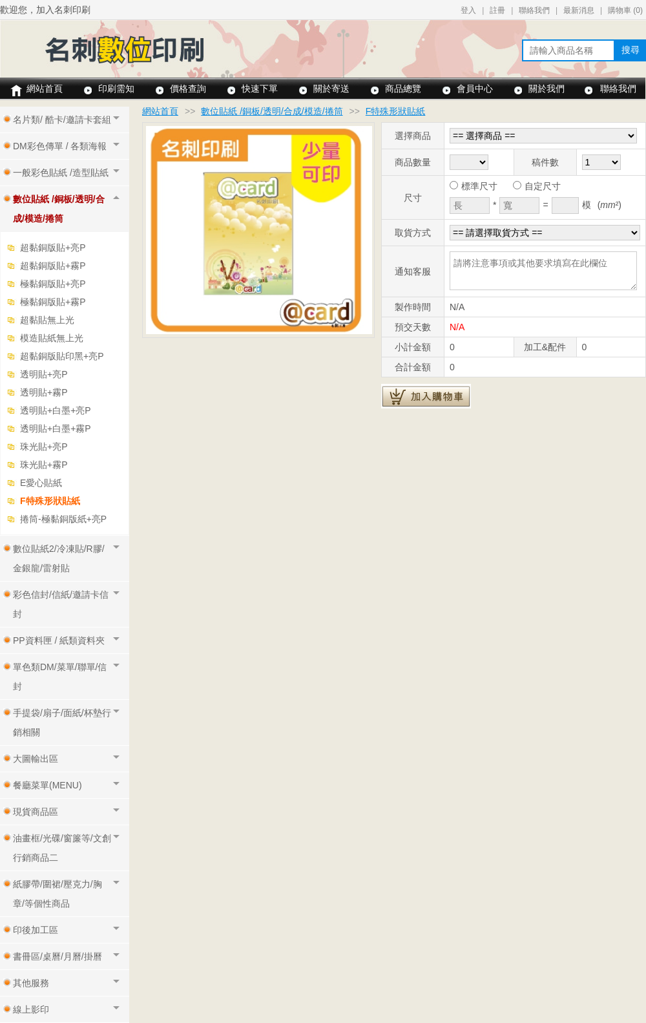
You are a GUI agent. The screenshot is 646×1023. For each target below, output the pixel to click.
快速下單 (260, 88)
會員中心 (475, 88)
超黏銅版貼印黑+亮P (62, 356)
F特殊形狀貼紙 (50, 501)
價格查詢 (188, 88)
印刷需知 (116, 88)
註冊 (497, 10)
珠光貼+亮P (44, 446)
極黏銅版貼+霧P (53, 302)
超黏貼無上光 (47, 320)
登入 (468, 10)
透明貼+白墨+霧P (55, 428)
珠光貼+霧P (44, 464)
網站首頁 (44, 88)
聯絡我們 (534, 10)
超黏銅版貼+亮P (53, 247)
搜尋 (630, 50)
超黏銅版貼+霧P (53, 265)
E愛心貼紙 (41, 483)
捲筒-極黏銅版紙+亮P (63, 519)
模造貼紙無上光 (51, 338)
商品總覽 (403, 88)
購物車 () (625, 10)
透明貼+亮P (44, 374)
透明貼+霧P (44, 392)
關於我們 (546, 88)
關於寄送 (331, 88)
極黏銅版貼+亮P (53, 284)
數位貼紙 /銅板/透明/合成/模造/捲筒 (271, 111)
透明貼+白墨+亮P (55, 410)
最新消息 (578, 10)
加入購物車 (426, 396)
